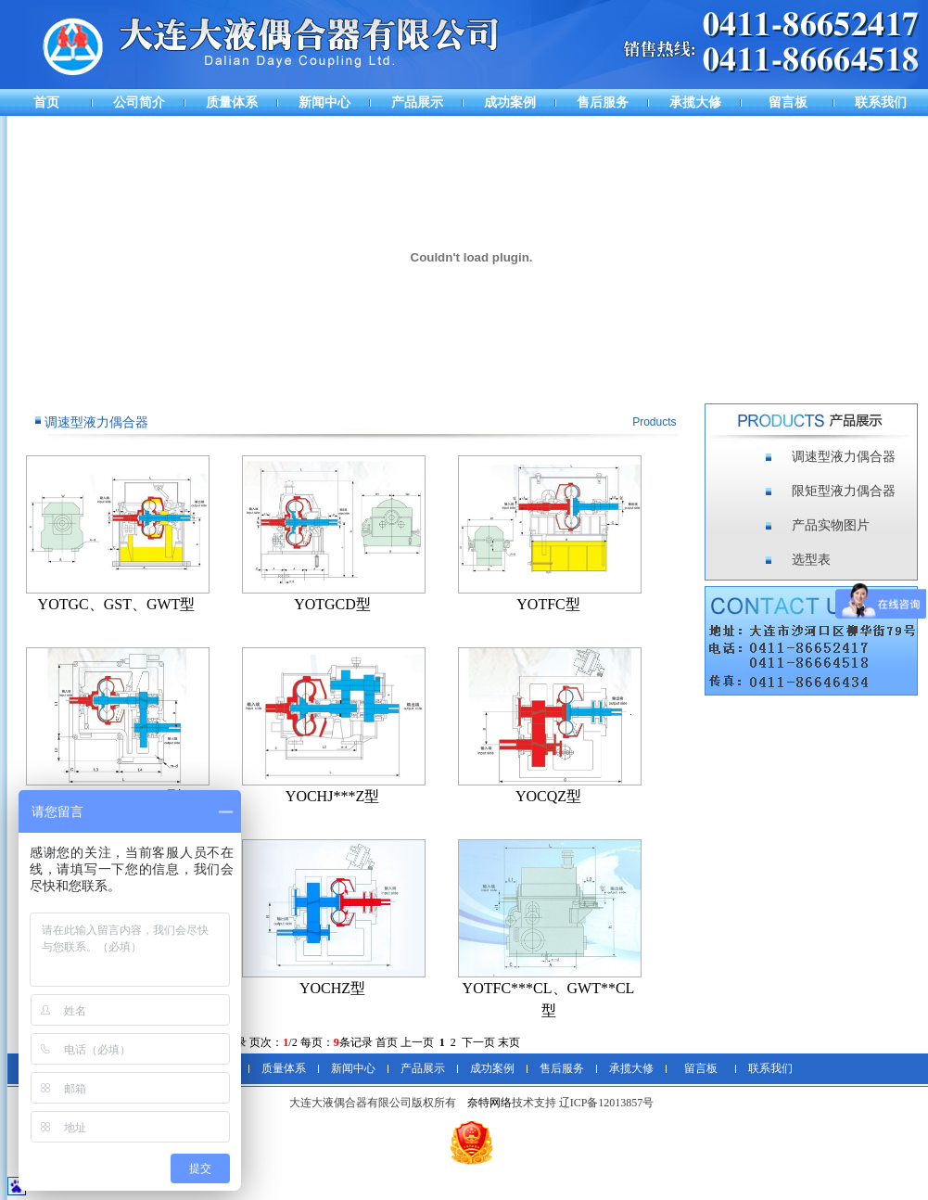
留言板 (788, 102)
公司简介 (139, 102)
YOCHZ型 (332, 988)
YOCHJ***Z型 (332, 796)
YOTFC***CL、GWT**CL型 (549, 999)
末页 (509, 1042)
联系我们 (881, 102)
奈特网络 (489, 1102)
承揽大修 (695, 102)
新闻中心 (324, 102)
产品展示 (417, 102)
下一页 (478, 1042)
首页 (46, 102)
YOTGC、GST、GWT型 (117, 604)
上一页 (417, 1042)
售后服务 (603, 102)
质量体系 (232, 102)
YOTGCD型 (332, 604)
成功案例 (510, 102)
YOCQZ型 (548, 796)
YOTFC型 (547, 604)
